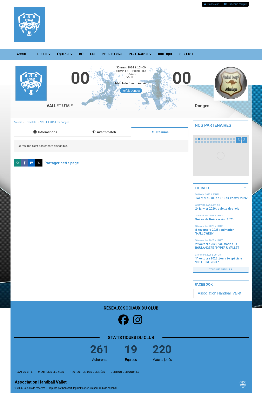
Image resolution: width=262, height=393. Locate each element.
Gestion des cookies (124, 371)
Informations (45, 132)
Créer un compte (235, 4)
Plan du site (23, 371)
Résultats (87, 54)
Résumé (160, 132)
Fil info (202, 188)
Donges (202, 105)
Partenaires (140, 54)
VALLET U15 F (60, 105)
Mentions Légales (51, 371)
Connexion (211, 4)
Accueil (23, 54)
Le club (43, 54)
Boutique (165, 54)
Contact (186, 54)
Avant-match (104, 132)
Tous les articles (220, 269)
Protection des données (87, 371)
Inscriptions (112, 54)
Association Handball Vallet (219, 293)
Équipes (65, 54)
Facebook (204, 284)
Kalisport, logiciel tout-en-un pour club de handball (89, 388)
